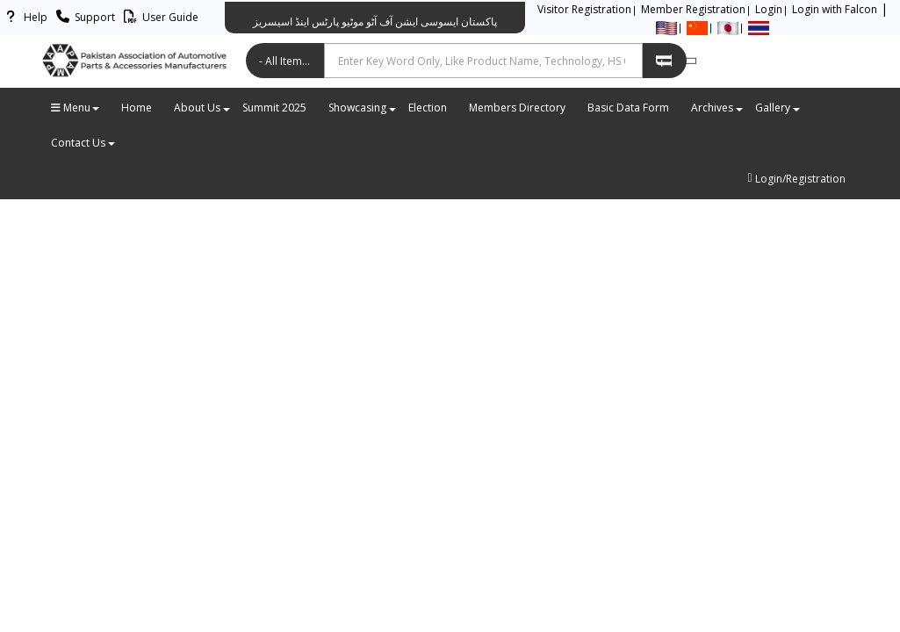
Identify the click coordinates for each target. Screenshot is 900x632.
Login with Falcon (834, 9)
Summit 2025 (274, 107)
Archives (716, 107)
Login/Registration (796, 178)
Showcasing (361, 107)
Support (83, 17)
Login (768, 9)
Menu (75, 107)
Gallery (777, 107)
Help (23, 17)
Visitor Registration (584, 9)
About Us (201, 107)
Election (427, 107)
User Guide (158, 17)
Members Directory (517, 107)
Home (136, 107)
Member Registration (693, 9)
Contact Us (82, 142)
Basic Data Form (628, 107)
